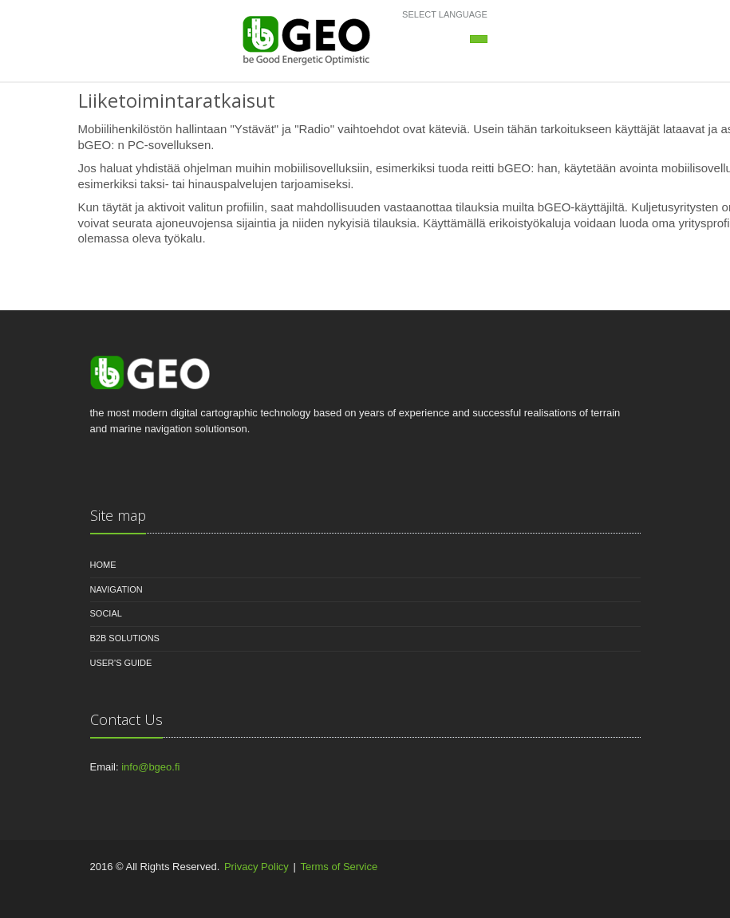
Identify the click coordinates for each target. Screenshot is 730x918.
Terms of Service (338, 867)
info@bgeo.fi (150, 767)
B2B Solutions (125, 638)
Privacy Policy (256, 867)
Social (106, 613)
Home (103, 564)
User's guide (121, 663)
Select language (444, 14)
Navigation (116, 589)
